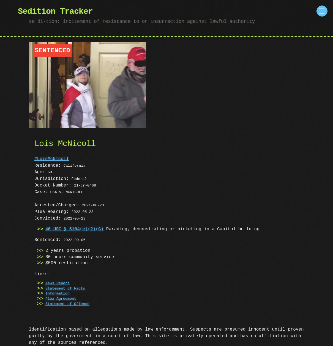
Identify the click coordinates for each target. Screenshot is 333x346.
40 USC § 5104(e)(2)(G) (74, 229)
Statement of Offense (67, 304)
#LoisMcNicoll (51, 159)
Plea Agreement (60, 298)
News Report (57, 283)
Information (57, 293)
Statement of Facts (65, 288)
